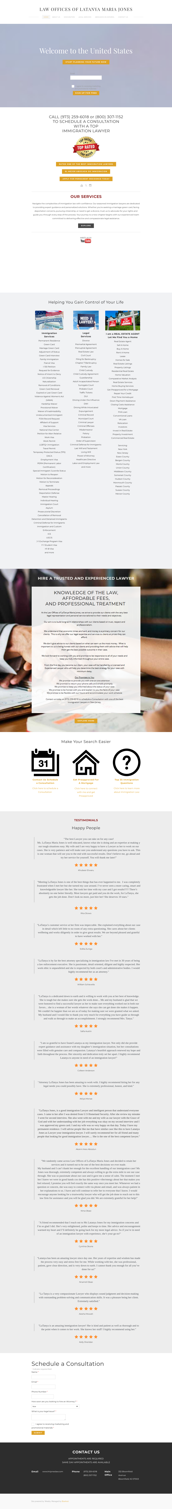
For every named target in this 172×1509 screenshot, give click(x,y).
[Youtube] (82, 185)
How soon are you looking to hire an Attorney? (54, 1401)
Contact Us (123, 17)
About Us (56, 17)
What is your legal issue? (44, 1411)
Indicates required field (41, 1369)
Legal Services (84, 17)
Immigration (69, 17)
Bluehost (65, 1501)
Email (72, 73)
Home (46, 17)
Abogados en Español (104, 17)
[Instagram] (90, 185)
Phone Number (40, 1392)
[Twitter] (86, 185)
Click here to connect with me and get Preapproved (86, 792)
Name (35, 1372)
